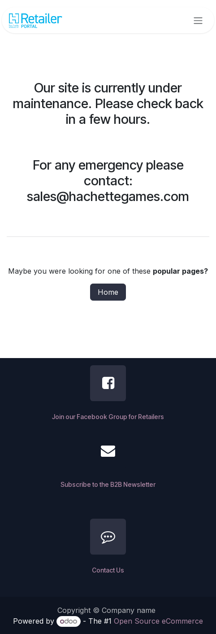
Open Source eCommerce (158, 621)
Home (108, 292)
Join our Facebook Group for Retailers (108, 416)
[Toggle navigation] (198, 20)
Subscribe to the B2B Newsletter (108, 484)
